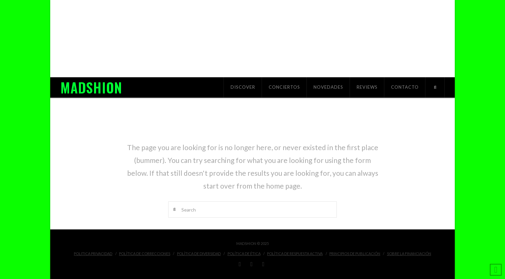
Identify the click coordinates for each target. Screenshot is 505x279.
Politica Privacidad (93, 253)
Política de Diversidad (199, 253)
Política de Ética (244, 253)
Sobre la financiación (409, 253)
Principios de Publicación (354, 253)
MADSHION (91, 87)
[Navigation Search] (435, 87)
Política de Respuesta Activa (295, 253)
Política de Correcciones (144, 253)
